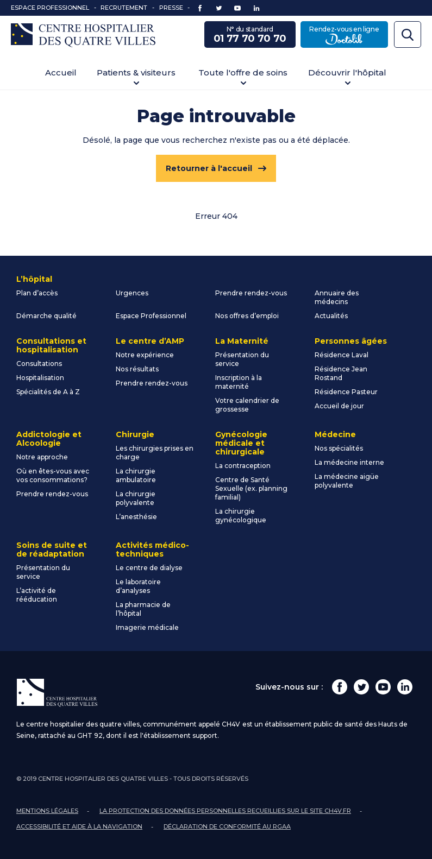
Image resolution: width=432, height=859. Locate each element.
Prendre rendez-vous (251, 293)
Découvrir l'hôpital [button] (347, 72)
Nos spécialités (339, 448)
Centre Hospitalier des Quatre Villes (83, 35)
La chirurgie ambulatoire (136, 475)
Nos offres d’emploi (247, 316)
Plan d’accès (37, 293)
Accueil (61, 72)
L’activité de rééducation (36, 594)
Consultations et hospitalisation (51, 345)
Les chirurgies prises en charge (154, 452)
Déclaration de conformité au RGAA (227, 826)
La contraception (243, 466)
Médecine (335, 434)
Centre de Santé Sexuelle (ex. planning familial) (251, 488)
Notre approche (42, 457)
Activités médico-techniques (152, 549)
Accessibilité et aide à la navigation (79, 826)
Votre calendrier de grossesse (247, 404)
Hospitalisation (40, 378)
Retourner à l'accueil (209, 168)
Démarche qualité (46, 316)
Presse (171, 7)
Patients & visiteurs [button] (136, 72)
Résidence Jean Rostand (341, 373)
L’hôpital (34, 279)
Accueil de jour (339, 406)
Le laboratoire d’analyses (138, 586)
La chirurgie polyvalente (135, 498)
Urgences (132, 293)
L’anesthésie (136, 517)
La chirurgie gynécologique (240, 515)
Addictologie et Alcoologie (49, 439)
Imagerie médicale (147, 627)
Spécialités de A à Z (48, 392)
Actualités (331, 316)
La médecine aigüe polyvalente (347, 480)
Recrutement (124, 7)
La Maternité (241, 341)
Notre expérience (145, 355)
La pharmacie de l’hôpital (143, 609)
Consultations (39, 363)
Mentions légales (47, 810)
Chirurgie (135, 434)
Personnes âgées (351, 341)
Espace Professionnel (50, 7)
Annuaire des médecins (337, 297)
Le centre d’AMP (150, 341)
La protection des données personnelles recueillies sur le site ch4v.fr (225, 810)
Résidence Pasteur (346, 392)
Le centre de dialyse (149, 568)
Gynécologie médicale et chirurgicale (241, 443)
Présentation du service (242, 359)
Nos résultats (137, 369)
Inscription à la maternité (238, 382)
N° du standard (250, 35)
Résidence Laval (341, 355)
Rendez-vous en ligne (348, 35)
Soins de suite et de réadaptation (51, 549)
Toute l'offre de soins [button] (242, 72)
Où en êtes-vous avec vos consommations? (52, 475)
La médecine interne (349, 462)
